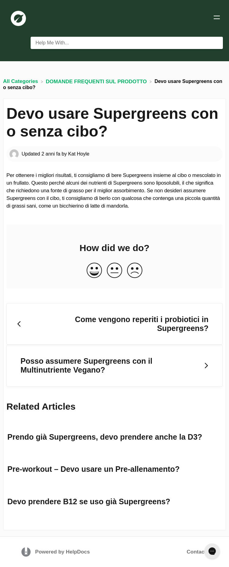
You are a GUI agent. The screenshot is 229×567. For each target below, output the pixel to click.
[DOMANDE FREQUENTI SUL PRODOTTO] (97, 81)
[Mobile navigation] (217, 18)
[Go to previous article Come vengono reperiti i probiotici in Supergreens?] (114, 324)
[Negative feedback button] (134, 270)
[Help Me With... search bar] (127, 43)
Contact (196, 552)
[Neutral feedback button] (114, 270)
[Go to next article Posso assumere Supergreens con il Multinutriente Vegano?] (114, 366)
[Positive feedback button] (94, 270)
